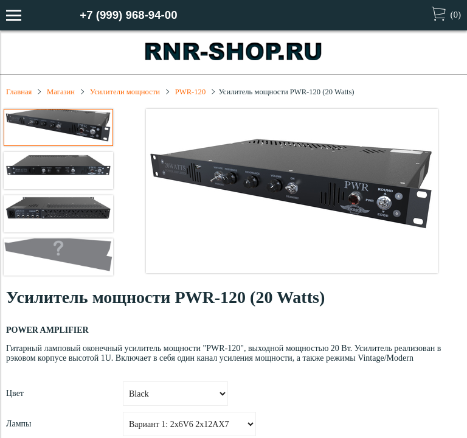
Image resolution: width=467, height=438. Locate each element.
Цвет (15, 393)
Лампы (18, 423)
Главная (19, 92)
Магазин (61, 92)
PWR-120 (190, 92)
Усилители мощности (125, 92)
